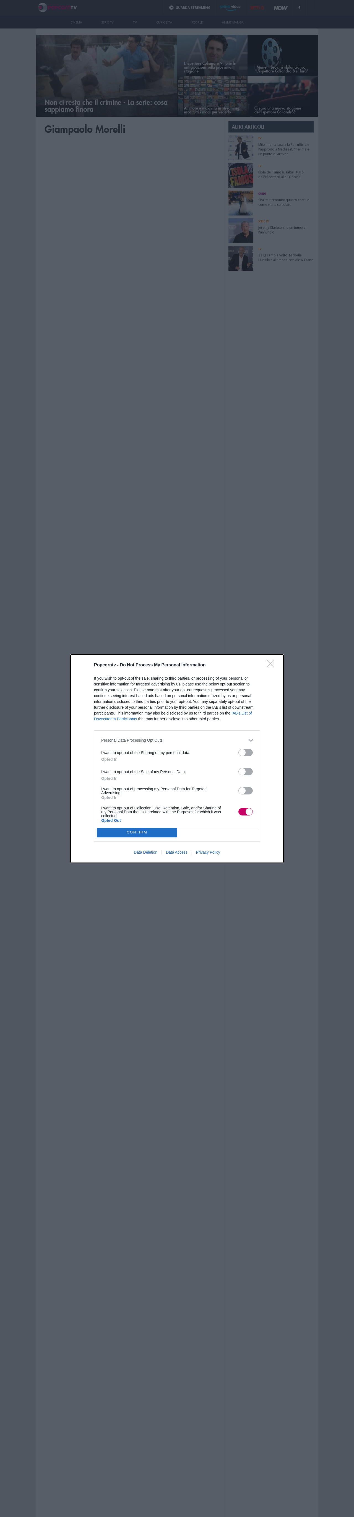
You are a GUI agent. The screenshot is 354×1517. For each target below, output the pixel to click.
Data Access (177, 852)
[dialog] (177, 758)
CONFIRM (137, 832)
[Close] (272, 665)
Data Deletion (145, 852)
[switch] (245, 752)
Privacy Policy (208, 852)
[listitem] (177, 740)
